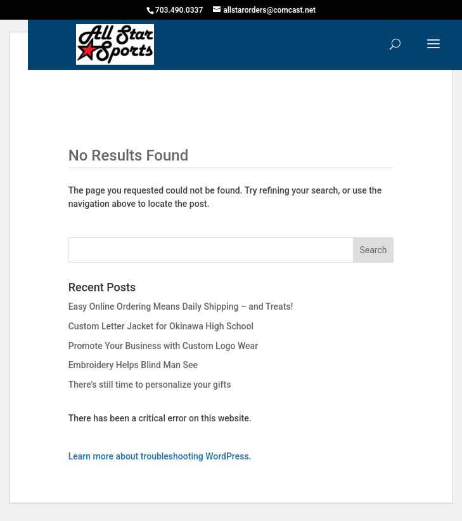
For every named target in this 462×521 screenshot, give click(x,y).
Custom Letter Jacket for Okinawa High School (160, 326)
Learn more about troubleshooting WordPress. (160, 456)
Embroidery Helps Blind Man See (133, 365)
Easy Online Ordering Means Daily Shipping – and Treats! (180, 306)
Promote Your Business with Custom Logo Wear (163, 346)
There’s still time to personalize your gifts (149, 384)
